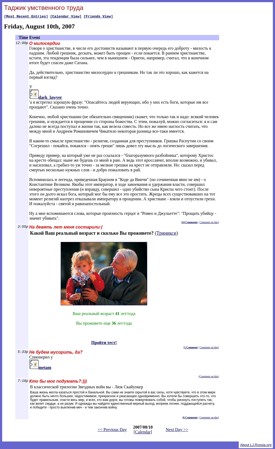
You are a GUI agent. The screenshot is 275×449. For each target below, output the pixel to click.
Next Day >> (177, 430)
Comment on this (209, 223)
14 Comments (190, 223)
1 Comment (191, 348)
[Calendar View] (66, 17)
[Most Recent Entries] (26, 17)
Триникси (166, 234)
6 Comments (190, 418)
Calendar (143, 432)
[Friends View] (98, 17)
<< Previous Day (112, 430)
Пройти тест (41, 413)
